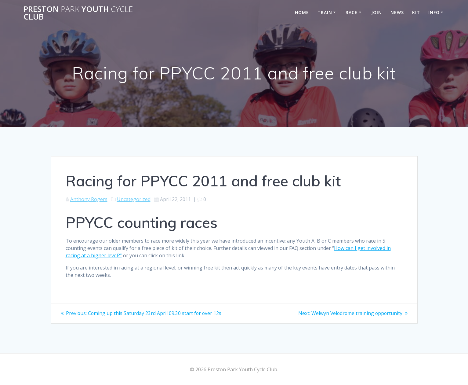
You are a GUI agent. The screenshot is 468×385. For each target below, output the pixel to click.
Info (434, 12)
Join (376, 12)
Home (302, 12)
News (397, 12)
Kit (416, 12)
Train (324, 12)
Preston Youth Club (78, 13)
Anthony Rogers (88, 199)
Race (351, 12)
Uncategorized (134, 199)
